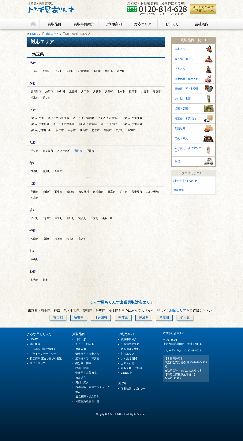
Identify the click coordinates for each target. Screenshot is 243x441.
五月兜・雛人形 (184, 58)
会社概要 (35, 344)
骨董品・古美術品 (185, 118)
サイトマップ (38, 363)
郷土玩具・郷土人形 (187, 78)
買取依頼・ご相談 (131, 367)
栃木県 (185, 318)
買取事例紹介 (84, 24)
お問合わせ (127, 363)
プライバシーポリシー (43, 353)
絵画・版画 (181, 108)
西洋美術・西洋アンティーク (189, 150)
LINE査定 (126, 372)
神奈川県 (100, 318)
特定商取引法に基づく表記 (46, 358)
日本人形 (180, 48)
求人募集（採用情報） (43, 348)
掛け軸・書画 (183, 98)
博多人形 (180, 68)
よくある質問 (129, 358)
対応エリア (142, 24)
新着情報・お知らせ (185, 180)
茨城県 (144, 318)
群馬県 (164, 318)
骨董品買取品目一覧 (87, 401)
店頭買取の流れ (130, 348)
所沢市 (78, 150)
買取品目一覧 (194, 40)
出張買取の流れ (130, 344)
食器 (177, 161)
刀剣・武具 (181, 138)
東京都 (58, 318)
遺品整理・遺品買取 (87, 396)
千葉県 (123, 318)
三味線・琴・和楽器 (187, 88)
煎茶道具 (180, 128)
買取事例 (178, 189)
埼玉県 (79, 318)
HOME (34, 33)
